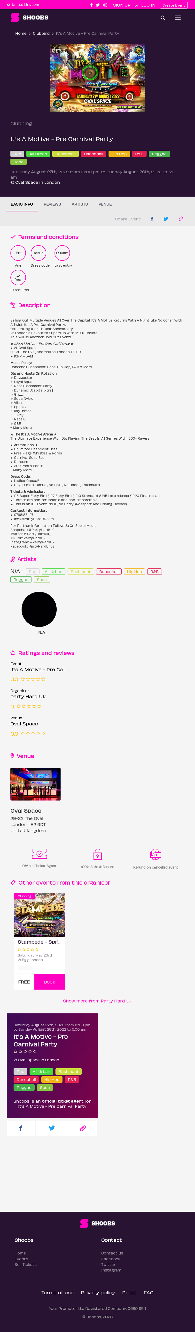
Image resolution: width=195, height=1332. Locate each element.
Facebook (110, 1258)
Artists (80, 204)
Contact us (112, 1253)
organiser (97, 882)
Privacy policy (98, 1292)
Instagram (111, 1270)
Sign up (122, 4)
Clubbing (41, 33)
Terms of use (57, 1292)
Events (21, 1258)
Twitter (108, 1264)
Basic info (22, 204)
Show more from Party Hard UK (97, 1000)
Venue (105, 204)
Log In (148, 4)
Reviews (52, 204)
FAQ (149, 1292)
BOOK (49, 982)
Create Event (174, 5)
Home (21, 33)
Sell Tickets (26, 1264)
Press (129, 1292)
